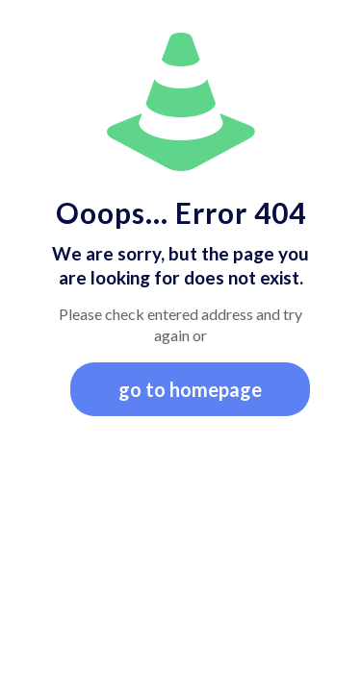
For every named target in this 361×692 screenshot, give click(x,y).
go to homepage (190, 389)
